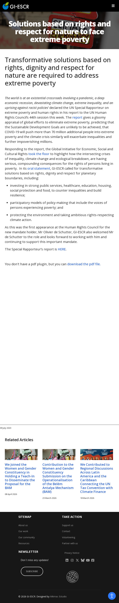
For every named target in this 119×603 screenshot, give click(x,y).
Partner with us (70, 543)
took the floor (38, 154)
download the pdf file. (84, 264)
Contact (66, 531)
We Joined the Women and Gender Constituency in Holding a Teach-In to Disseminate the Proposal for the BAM (20, 476)
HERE (62, 249)
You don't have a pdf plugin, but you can (53, 264)
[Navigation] (113, 6)
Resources (23, 543)
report (77, 117)
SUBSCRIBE (32, 571)
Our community (26, 537)
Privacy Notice (71, 552)
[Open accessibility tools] (112, 596)
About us (23, 525)
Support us (67, 525)
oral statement (38, 168)
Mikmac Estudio (58, 596)
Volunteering (68, 537)
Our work (23, 531)
